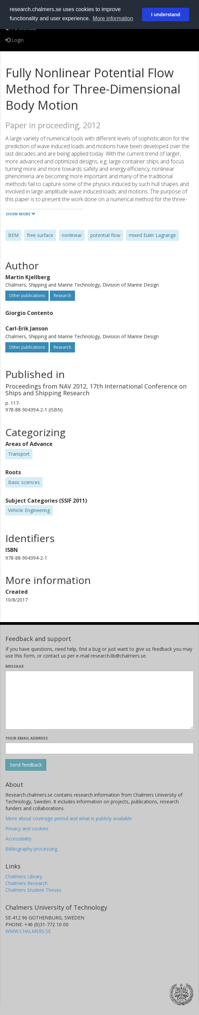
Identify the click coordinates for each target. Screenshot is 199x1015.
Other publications (27, 295)
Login (14, 40)
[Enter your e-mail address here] (99, 748)
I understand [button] (165, 14)
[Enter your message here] (99, 700)
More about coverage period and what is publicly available (68, 818)
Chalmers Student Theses (33, 890)
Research (62, 295)
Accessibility (18, 838)
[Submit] (25, 765)
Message (14, 666)
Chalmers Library (23, 876)
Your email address (26, 738)
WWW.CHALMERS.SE (28, 931)
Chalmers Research (26, 883)
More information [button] (113, 18)
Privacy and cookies (27, 828)
